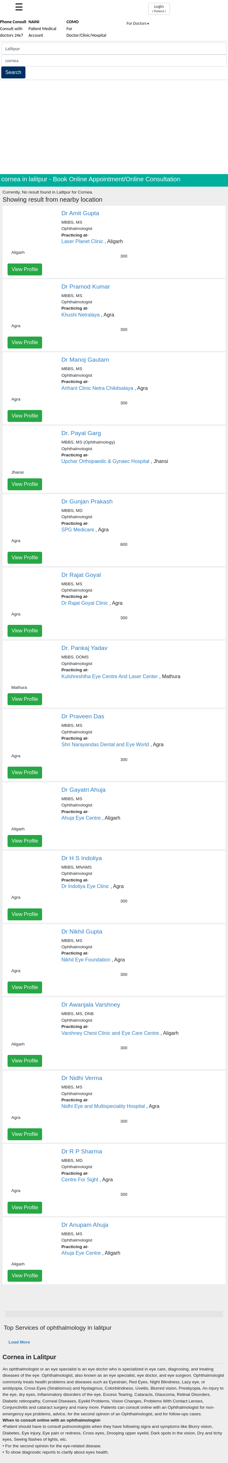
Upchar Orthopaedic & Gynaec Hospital (105, 461)
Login (159, 8)
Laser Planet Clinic (82, 241)
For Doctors (138, 23)
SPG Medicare (78, 529)
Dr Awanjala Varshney (91, 1004)
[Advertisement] (114, 127)
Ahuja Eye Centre (81, 818)
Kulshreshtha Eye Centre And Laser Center (110, 676)
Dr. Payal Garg (81, 433)
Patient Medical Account (43, 28)
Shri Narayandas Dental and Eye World (105, 744)
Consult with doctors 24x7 (13, 28)
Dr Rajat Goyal (81, 575)
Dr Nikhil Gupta (82, 931)
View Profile (25, 269)
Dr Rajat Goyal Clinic (85, 603)
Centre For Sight (80, 1179)
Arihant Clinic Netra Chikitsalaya (97, 388)
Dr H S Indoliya (82, 858)
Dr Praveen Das (83, 716)
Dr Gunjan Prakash (87, 501)
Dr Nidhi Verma (82, 1078)
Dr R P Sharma (82, 1151)
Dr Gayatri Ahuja (84, 789)
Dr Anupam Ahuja (85, 1224)
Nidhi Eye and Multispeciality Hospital (103, 1106)
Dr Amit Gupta (81, 213)
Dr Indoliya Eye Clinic (85, 886)
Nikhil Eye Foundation (86, 959)
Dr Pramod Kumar (86, 286)
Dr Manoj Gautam (85, 359)
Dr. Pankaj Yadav (84, 648)
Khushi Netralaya (81, 314)
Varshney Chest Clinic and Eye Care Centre (110, 1033)
